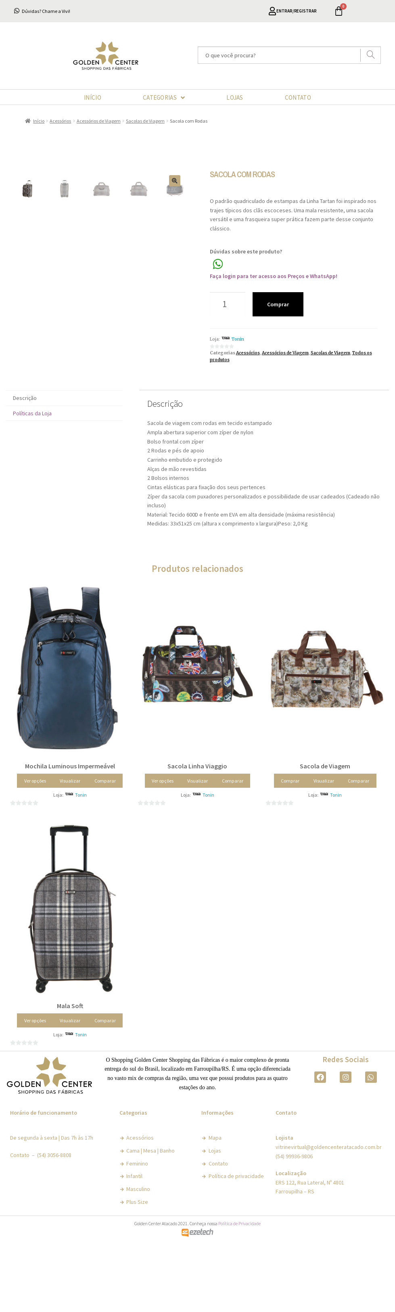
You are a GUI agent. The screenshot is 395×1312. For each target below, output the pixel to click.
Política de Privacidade (239, 1294)
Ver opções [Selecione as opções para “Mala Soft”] (35, 1090)
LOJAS (234, 97)
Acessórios (60, 121)
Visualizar (70, 850)
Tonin (238, 339)
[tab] (64, 468)
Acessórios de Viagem (99, 121)
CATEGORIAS (164, 98)
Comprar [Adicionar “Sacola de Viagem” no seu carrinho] (290, 851)
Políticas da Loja (32, 483)
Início (38, 121)
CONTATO (298, 97)
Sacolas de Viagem (145, 121)
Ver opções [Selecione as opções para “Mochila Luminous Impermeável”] (35, 850)
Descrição (25, 468)
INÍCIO (92, 97)
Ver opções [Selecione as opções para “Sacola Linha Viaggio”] (162, 850)
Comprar (278, 304)
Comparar (105, 850)
